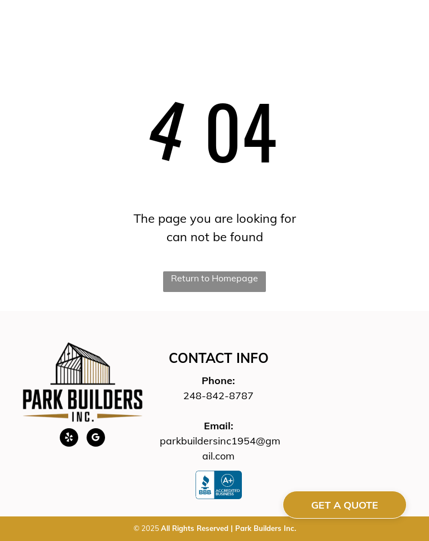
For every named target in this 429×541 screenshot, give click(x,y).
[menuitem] (121, 37)
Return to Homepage (214, 278)
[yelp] (69, 438)
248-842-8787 (218, 395)
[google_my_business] (96, 438)
